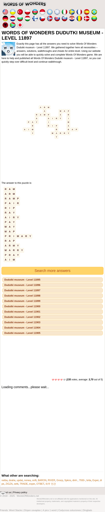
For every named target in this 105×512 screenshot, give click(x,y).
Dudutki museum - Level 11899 (22, 301)
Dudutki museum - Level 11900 (22, 306)
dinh (75, 480)
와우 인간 (50, 483)
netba (5, 480)
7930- (82, 480)
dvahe (12, 480)
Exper (95, 480)
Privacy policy (20, 492)
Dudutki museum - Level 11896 (22, 285)
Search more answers (53, 271)
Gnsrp (59, 480)
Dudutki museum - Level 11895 (22, 279)
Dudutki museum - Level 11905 (22, 333)
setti (16, 483)
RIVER (51, 480)
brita (88, 480)
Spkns (67, 480)
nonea (27, 480)
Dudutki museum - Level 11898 (22, 295)
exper (32, 483)
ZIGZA (9, 483)
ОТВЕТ (40, 483)
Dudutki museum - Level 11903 (22, 322)
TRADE (24, 483)
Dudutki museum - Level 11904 (22, 327)
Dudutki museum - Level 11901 (22, 311)
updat (20, 480)
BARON (42, 480)
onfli (34, 480)
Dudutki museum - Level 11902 (22, 317)
